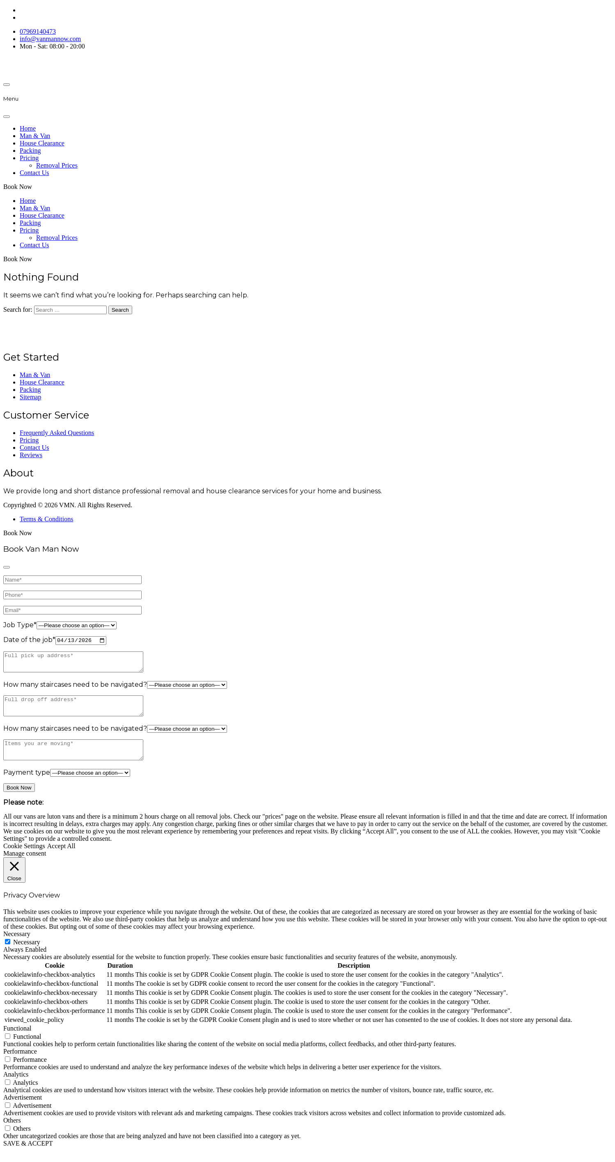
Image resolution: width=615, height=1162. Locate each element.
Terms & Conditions (46, 518)
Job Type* (20, 625)
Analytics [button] (15, 1085)
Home (28, 128)
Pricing (29, 157)
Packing (30, 150)
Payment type (26, 784)
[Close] (6, 116)
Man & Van (35, 135)
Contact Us (34, 172)
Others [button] (12, 1131)
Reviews (31, 454)
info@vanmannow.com (50, 38)
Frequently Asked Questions (57, 432)
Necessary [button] (16, 945)
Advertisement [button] (22, 1108)
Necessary (26, 953)
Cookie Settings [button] (24, 857)
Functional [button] (17, 1039)
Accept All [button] (61, 857)
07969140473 (38, 31)
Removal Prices (57, 165)
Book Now (17, 186)
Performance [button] (20, 1062)
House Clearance (42, 143)
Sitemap (30, 396)
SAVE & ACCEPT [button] (28, 1154)
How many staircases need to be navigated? (75, 689)
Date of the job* (29, 640)
